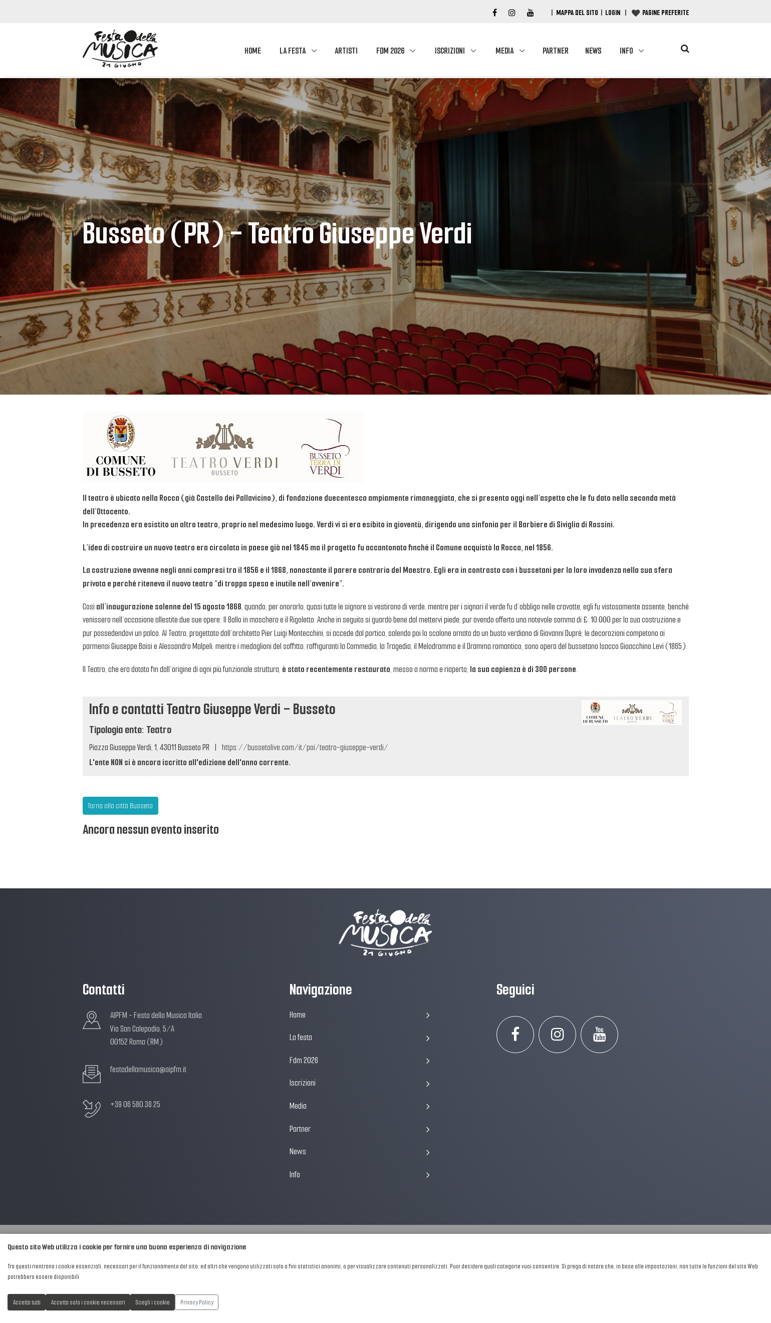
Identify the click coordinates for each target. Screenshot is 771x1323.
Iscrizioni (450, 51)
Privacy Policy (196, 1302)
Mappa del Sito (577, 13)
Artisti (346, 51)
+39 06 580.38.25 (135, 1104)
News (593, 51)
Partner (556, 51)
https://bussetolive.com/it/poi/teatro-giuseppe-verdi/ (305, 747)
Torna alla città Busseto (120, 806)
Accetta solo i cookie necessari (88, 1302)
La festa (293, 51)
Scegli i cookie (153, 1302)
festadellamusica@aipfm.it (148, 1069)
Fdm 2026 (390, 51)
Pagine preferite (665, 13)
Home (252, 51)
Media (504, 51)
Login (612, 13)
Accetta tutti (27, 1302)
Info (626, 51)
